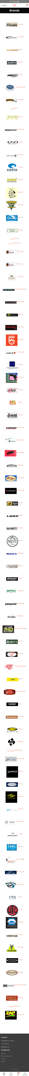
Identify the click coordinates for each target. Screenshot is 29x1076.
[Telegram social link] (18, 2)
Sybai (19, 808)
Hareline (19, 377)
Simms (19, 716)
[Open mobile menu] (3, 5)
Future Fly (20, 326)
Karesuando (19, 440)
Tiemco (19, 846)
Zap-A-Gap (20, 1014)
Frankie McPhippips (19, 289)
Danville (19, 192)
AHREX (20, 62)
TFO (19, 834)
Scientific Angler (19, 691)
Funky (19, 314)
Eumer (19, 217)
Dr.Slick (19, 204)
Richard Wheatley (20, 666)
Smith (19, 729)
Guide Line (20, 352)
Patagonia (19, 603)
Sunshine (19, 796)
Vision (19, 959)
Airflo (19, 74)
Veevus (20, 934)
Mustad (19, 553)
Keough (20, 465)
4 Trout (19, 24)
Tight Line (19, 859)
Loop (19, 515)
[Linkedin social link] (16, 2)
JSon (19, 414)
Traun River (20, 871)
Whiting (20, 997)
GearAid (19, 339)
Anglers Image (20, 87)
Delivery (3, 1061)
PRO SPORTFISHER (19, 628)
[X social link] (12, 2)
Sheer (19, 703)
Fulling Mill (19, 301)
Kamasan (19, 427)
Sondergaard (10, 750)
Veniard (19, 947)
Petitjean (19, 615)
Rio (19, 678)
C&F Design (19, 129)
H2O (19, 364)
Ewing (19, 229)
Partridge (19, 590)
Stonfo (20, 783)
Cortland (19, 154)
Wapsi (19, 972)
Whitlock (11, 1006)
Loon (19, 502)
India (19, 402)
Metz (19, 540)
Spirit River (20, 758)
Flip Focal (11, 243)
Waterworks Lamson (19, 984)
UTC (19, 909)
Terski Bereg (19, 821)
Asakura (19, 99)
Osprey (20, 565)
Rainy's (20, 641)
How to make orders (6, 1056)
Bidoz (19, 116)
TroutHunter (19, 884)
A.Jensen (19, 36)
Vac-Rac (19, 922)
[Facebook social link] (10, 2)
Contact (3, 1053)
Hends (20, 389)
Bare (12, 109)
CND (19, 142)
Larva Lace (20, 477)
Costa (19, 167)
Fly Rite (20, 251)
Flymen (19, 276)
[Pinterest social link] (14, 2)
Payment (3, 1058)
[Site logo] (14, 5)
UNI (19, 896)
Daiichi (20, 179)
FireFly (12, 239)
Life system (20, 490)
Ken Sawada (19, 452)
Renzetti (19, 653)
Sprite (19, 771)
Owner (20, 578)
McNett (20, 528)
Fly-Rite (20, 264)
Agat (19, 49)
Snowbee (19, 741)
